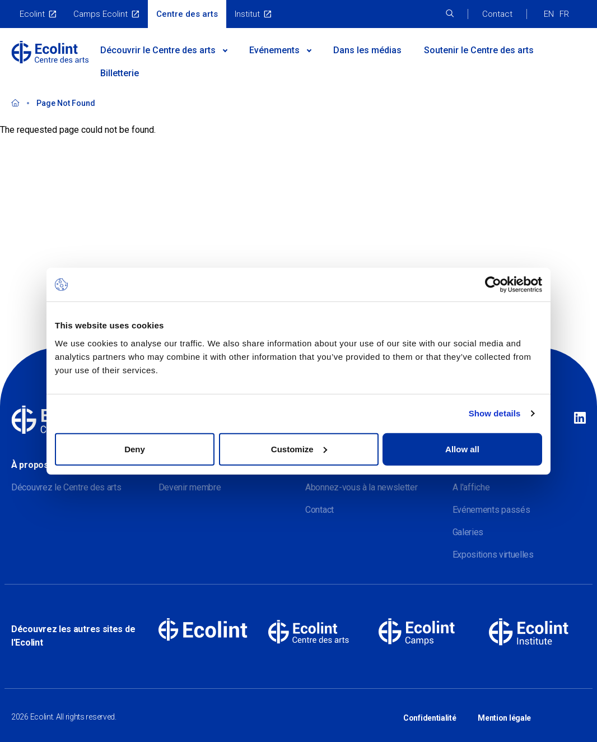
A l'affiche (471, 487)
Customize (299, 448)
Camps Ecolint (100, 14)
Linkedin (580, 418)
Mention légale (504, 712)
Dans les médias (367, 50)
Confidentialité (429, 712)
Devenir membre (189, 487)
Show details (495, 413)
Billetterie (119, 73)
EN (549, 14)
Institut (247, 14)
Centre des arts (187, 14)
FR (564, 14)
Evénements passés (491, 509)
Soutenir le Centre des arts (479, 50)
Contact (497, 14)
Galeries (468, 532)
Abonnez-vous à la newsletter (361, 487)
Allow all (462, 448)
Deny (134, 448)
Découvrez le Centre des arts (66, 487)
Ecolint (32, 14)
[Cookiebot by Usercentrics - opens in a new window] (493, 284)
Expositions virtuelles (493, 554)
